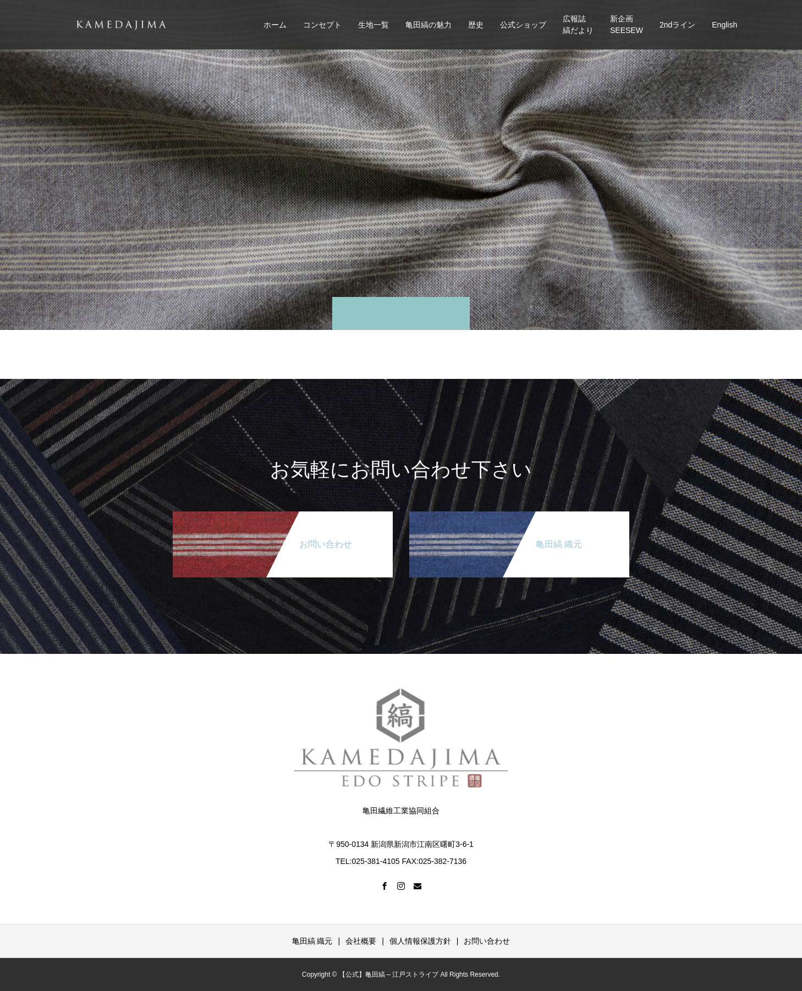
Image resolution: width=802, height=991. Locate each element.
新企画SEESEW (626, 24)
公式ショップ (523, 24)
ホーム (275, 24)
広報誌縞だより (578, 24)
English (724, 24)
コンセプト (322, 24)
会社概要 (360, 941)
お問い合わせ (487, 941)
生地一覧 (373, 24)
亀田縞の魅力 (428, 24)
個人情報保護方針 (420, 941)
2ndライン (677, 24)
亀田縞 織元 (312, 941)
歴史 (476, 24)
